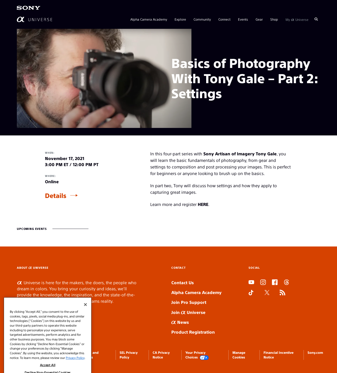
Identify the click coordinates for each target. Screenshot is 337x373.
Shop (274, 19)
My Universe (297, 19)
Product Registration (193, 332)
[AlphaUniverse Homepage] (34, 19)
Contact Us (182, 282)
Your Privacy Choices (197, 355)
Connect (224, 19)
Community (202, 19)
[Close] (85, 312)
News (180, 322)
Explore (180, 19)
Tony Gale (266, 153)
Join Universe (188, 312)
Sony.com (315, 352)
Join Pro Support (188, 302)
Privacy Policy (75, 366)
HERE (203, 204)
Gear (259, 19)
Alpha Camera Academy (148, 19)
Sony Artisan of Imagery (229, 153)
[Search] (316, 19)
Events (243, 19)
